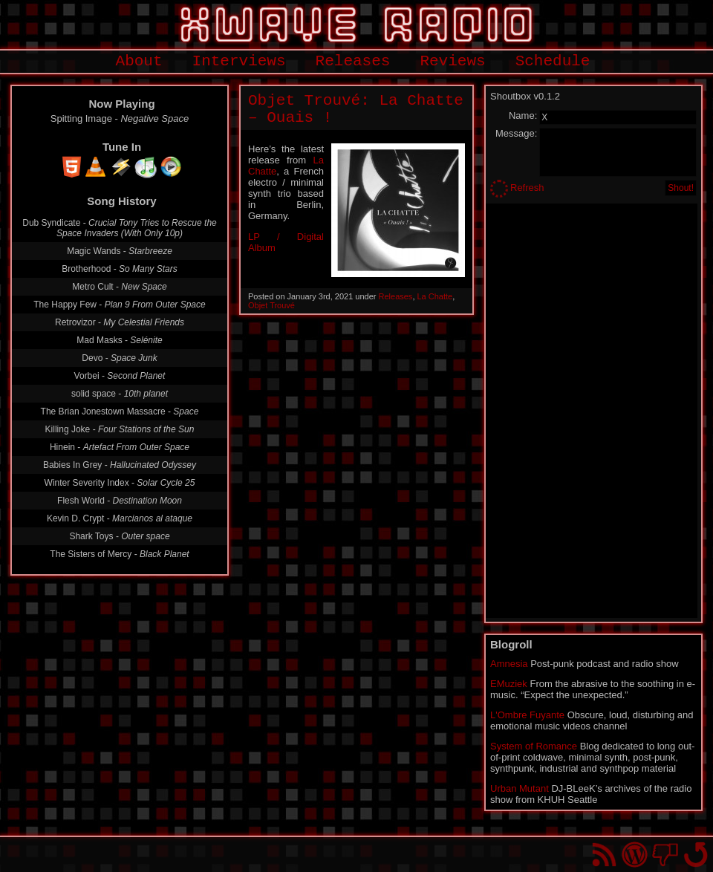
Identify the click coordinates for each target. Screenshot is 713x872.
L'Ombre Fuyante (527, 714)
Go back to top (696, 855)
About (139, 61)
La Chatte (435, 296)
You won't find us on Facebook (665, 855)
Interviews (239, 61)
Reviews (452, 61)
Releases (353, 61)
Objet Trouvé (271, 305)
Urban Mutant (519, 788)
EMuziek (508, 683)
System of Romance (533, 746)
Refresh (527, 187)
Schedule (552, 61)
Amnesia (509, 663)
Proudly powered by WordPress (635, 855)
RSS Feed (604, 855)
